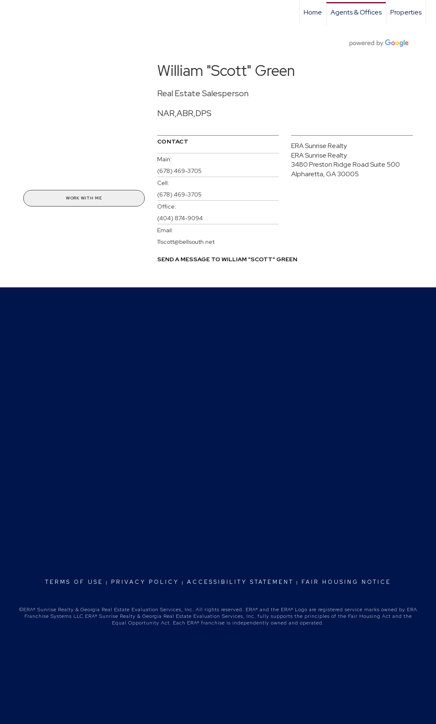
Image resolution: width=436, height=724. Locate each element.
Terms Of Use (74, 582)
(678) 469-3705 (179, 171)
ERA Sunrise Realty (319, 145)
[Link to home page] (10, 12)
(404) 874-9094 (180, 218)
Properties (405, 12)
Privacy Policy (145, 582)
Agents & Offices (356, 12)
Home (313, 12)
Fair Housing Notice (346, 582)
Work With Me (84, 198)
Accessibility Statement (240, 582)
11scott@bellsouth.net (185, 241)
